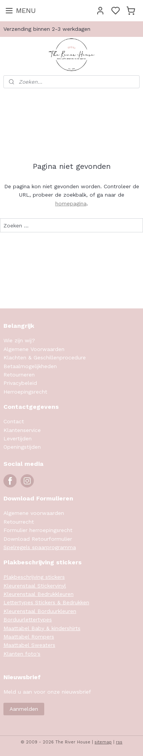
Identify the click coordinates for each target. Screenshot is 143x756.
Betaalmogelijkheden (30, 366)
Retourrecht (18, 522)
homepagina (71, 203)
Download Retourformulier (37, 539)
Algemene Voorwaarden (33, 349)
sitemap (103, 742)
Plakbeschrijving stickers (34, 577)
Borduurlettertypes (27, 619)
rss (119, 742)
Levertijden (17, 438)
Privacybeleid (20, 383)
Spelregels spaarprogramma (39, 547)
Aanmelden (24, 709)
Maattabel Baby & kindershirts (41, 628)
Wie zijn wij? (19, 340)
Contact (13, 421)
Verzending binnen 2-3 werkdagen (46, 29)
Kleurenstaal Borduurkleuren (39, 611)
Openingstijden (22, 447)
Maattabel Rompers (28, 637)
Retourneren (19, 375)
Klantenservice (22, 430)
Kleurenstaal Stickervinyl (34, 586)
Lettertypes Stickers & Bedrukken (46, 602)
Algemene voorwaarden (33, 513)
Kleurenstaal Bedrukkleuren (38, 594)
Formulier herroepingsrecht (37, 530)
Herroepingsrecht (25, 392)
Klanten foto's (21, 654)
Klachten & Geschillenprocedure (44, 357)
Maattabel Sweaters (29, 645)
